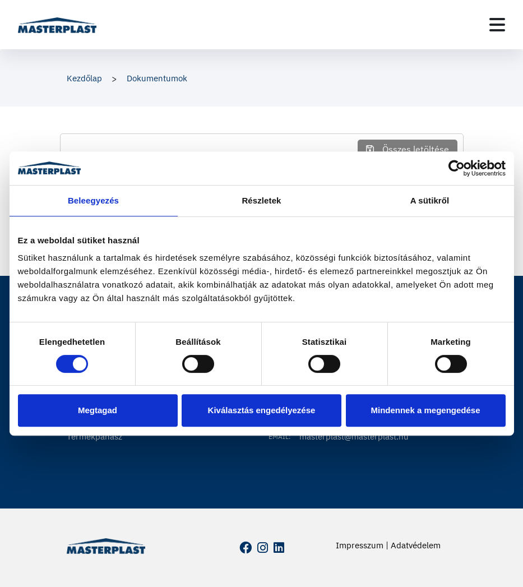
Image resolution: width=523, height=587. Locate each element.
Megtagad (97, 410)
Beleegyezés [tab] (93, 200)
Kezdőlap (84, 78)
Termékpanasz (94, 436)
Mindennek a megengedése (425, 410)
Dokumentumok (157, 78)
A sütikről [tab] (430, 200)
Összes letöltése (407, 149)
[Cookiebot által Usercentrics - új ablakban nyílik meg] (457, 168)
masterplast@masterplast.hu (354, 436)
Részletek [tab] (261, 200)
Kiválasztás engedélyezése (262, 410)
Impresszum (359, 545)
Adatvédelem (416, 545)
